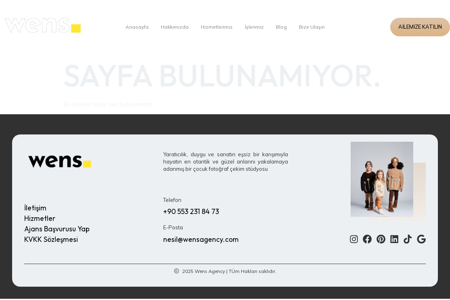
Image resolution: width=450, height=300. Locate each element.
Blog (283, 27)
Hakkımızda (173, 27)
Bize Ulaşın (314, 27)
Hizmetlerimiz (216, 27)
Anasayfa (134, 27)
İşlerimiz (255, 27)
